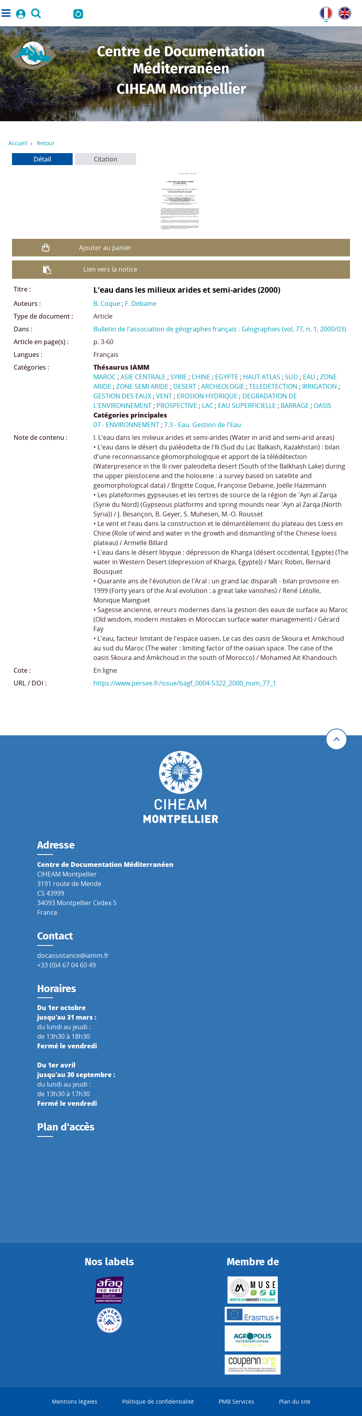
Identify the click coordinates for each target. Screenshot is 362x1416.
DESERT (184, 386)
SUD (291, 376)
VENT (164, 396)
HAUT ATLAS (261, 376)
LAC (207, 405)
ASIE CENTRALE (143, 376)
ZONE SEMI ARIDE (142, 386)
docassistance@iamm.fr (73, 955)
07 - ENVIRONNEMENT (126, 424)
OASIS (322, 405)
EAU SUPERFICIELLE (247, 405)
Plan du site (295, 1401)
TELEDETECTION (273, 386)
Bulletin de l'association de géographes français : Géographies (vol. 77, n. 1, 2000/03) (219, 329)
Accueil (18, 143)
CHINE (201, 376)
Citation (105, 159)
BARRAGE (295, 405)
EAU (309, 376)
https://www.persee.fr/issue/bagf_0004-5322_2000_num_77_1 (184, 683)
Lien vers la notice (110, 269)
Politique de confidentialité (158, 1401)
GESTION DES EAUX (122, 396)
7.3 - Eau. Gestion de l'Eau (202, 424)
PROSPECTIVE (176, 405)
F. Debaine (140, 303)
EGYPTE (226, 376)
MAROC (104, 376)
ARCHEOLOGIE (222, 386)
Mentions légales (74, 1401)
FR (323, 11)
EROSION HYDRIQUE (207, 396)
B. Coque (106, 303)
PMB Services (236, 1401)
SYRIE (178, 376)
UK (342, 11)
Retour (46, 143)
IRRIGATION (319, 386)
